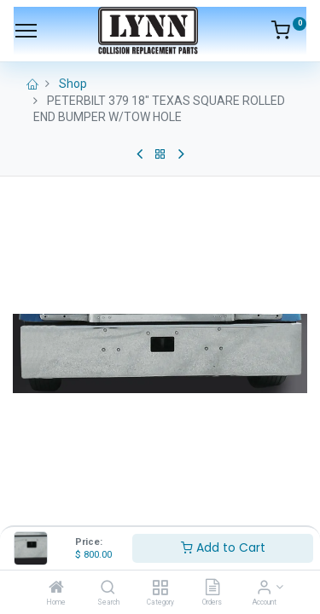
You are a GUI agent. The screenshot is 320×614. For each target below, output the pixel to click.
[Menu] (26, 30)
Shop (73, 83)
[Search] (108, 588)
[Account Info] (264, 588)
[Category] (160, 588)
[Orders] (212, 588)
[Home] (56, 588)
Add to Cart (223, 547)
